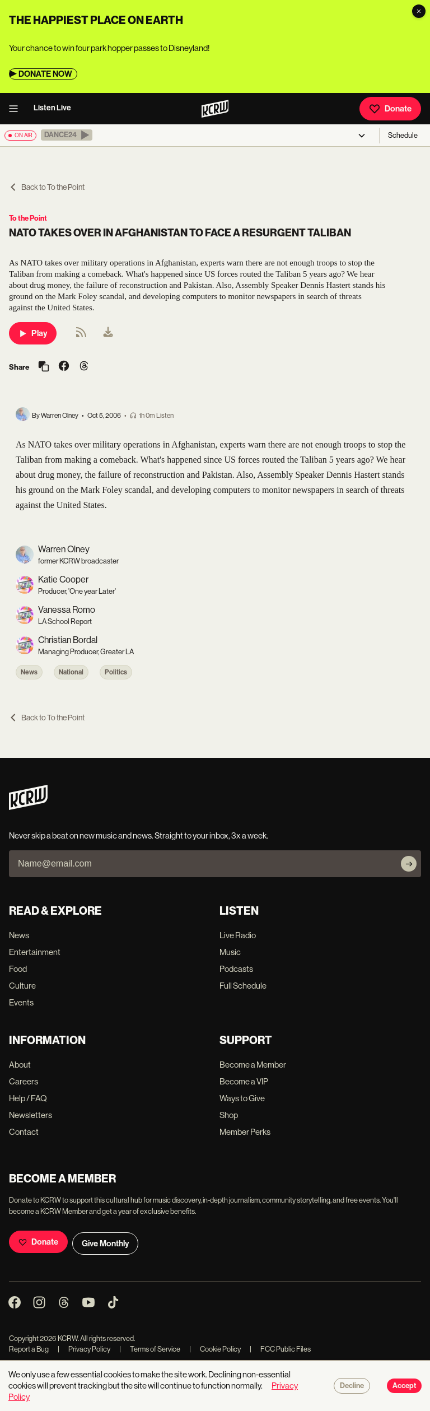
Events (21, 1002)
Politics (116, 672)
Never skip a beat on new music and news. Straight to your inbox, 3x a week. (138, 835)
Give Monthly (105, 1243)
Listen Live (52, 108)
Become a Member (252, 1064)
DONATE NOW (45, 74)
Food (18, 969)
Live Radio (237, 935)
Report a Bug (29, 1349)
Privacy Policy (84, 1349)
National (71, 672)
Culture (22, 985)
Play (32, 333)
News (29, 672)
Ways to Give (242, 1098)
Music (230, 952)
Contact (24, 1132)
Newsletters (30, 1115)
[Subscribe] (409, 864)
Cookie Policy (215, 1349)
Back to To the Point (47, 187)
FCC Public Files (280, 1349)
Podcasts (236, 969)
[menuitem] (108, 333)
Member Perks (244, 1132)
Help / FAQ (28, 1098)
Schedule (403, 135)
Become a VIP (243, 1081)
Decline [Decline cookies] (352, 1385)
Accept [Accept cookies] (404, 1385)
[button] (66, 135)
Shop (228, 1115)
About (20, 1064)
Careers (23, 1081)
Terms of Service (149, 1349)
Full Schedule (243, 985)
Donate (390, 108)
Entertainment (34, 952)
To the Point (28, 218)
